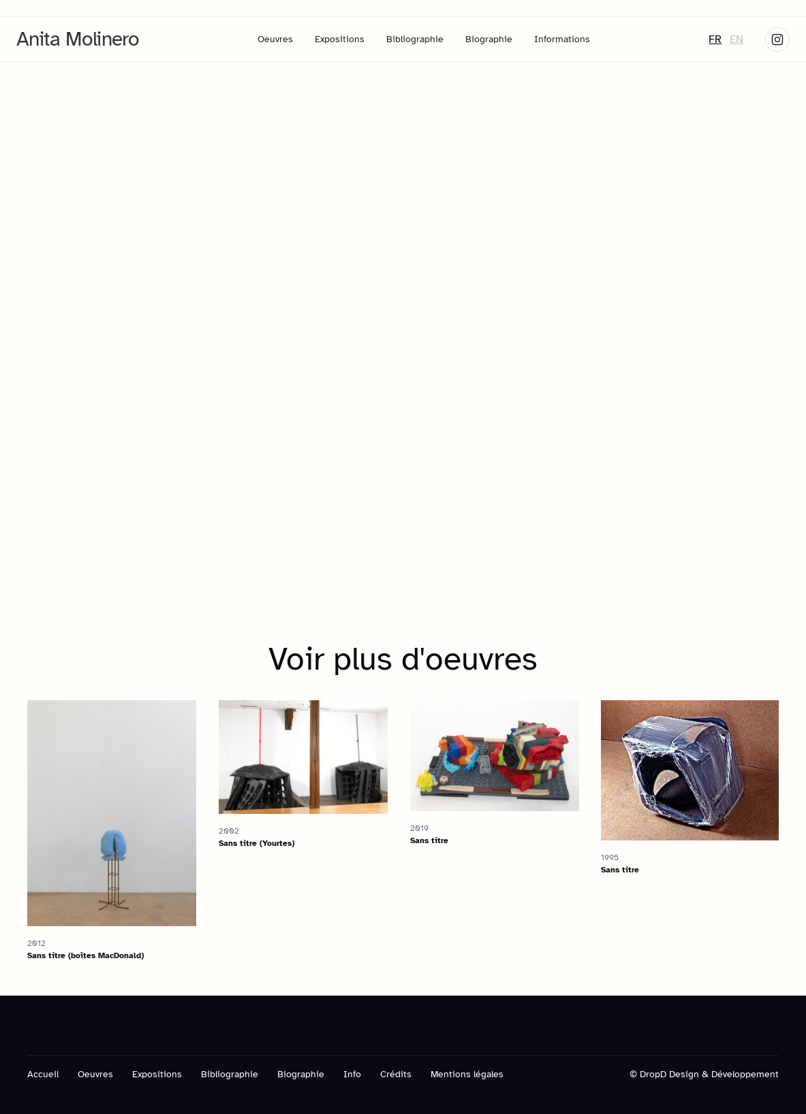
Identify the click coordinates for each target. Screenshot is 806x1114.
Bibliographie (415, 39)
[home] (78, 39)
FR (715, 39)
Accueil (43, 1074)
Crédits (396, 1074)
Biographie (488, 39)
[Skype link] (777, 39)
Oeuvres (275, 39)
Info (352, 1074)
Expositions (340, 39)
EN (736, 39)
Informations (562, 39)
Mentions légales (467, 1074)
